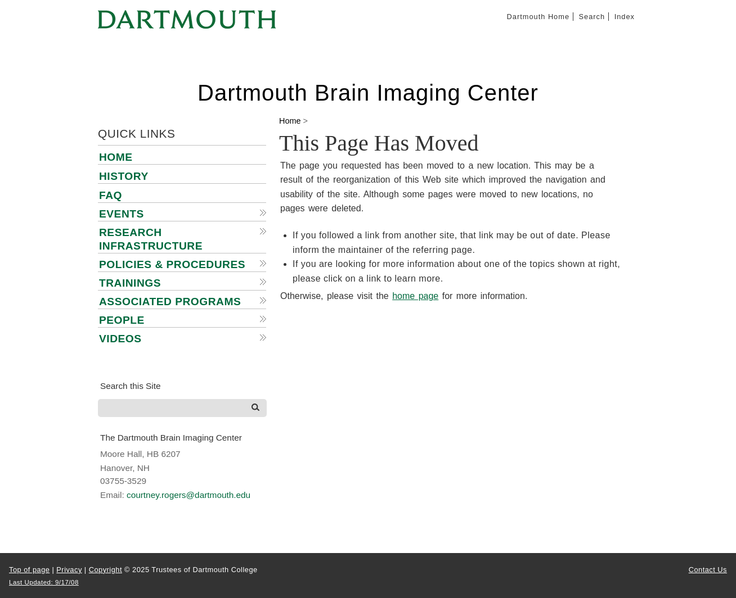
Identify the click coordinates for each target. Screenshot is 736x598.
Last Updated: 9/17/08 (44, 582)
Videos (120, 339)
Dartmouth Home (538, 16)
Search (592, 16)
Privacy (69, 569)
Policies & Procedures (172, 264)
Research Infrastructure (151, 239)
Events (121, 214)
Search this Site (130, 386)
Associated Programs (170, 301)
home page (415, 296)
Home (116, 157)
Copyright (105, 569)
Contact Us (708, 569)
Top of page (29, 569)
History (124, 176)
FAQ (110, 195)
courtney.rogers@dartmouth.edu (188, 495)
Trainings (130, 283)
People (122, 320)
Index (624, 16)
